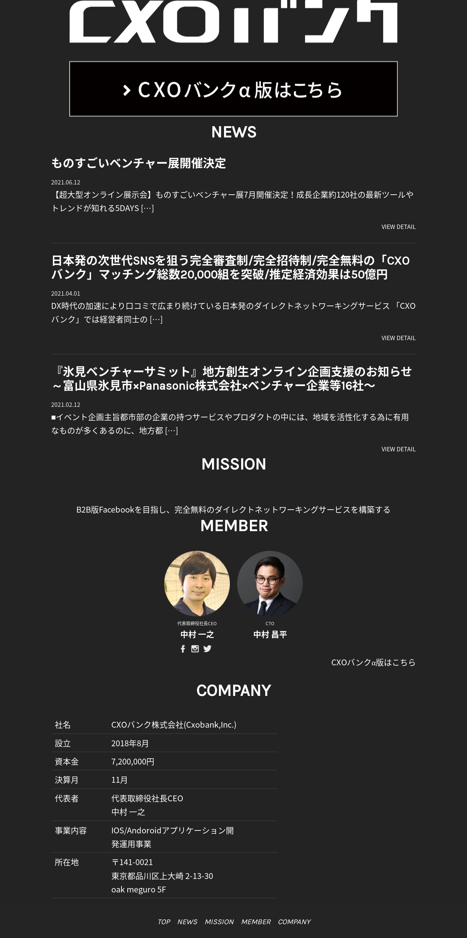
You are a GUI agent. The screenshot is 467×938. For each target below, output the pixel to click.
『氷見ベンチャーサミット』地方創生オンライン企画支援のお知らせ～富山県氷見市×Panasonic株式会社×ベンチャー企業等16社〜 (231, 379)
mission (219, 921)
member (255, 921)
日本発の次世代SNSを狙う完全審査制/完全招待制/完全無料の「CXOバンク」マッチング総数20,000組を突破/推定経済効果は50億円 (230, 267)
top (163, 921)
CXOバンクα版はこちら (373, 662)
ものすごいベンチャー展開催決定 (138, 163)
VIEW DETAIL (399, 226)
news (187, 921)
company (294, 921)
